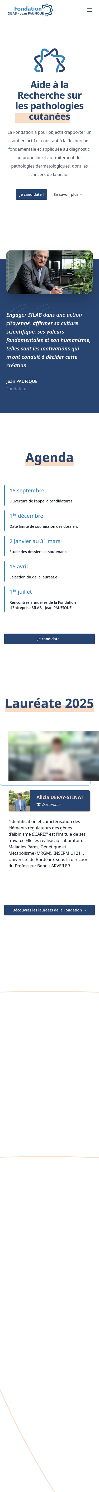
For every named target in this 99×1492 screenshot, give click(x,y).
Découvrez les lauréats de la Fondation (49, 910)
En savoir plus (68, 194)
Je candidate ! (32, 194)
